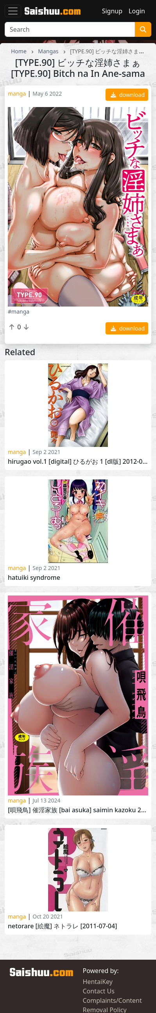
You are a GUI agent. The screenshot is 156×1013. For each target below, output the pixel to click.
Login (137, 11)
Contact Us (99, 991)
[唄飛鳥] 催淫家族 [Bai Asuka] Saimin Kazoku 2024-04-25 (78, 810)
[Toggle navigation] (13, 11)
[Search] (70, 29)
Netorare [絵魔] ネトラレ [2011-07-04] (62, 926)
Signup (112, 11)
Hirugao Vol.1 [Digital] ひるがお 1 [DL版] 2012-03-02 (78, 461)
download (128, 94)
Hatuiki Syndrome (34, 577)
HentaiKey (98, 981)
